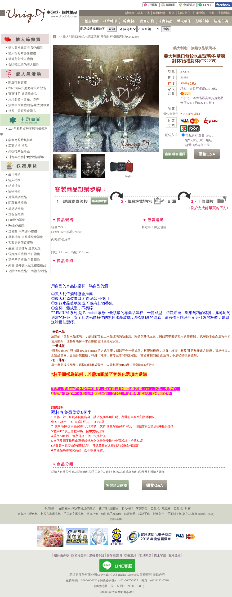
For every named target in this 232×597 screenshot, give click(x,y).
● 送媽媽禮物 (15, 208)
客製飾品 (141, 508)
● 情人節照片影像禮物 (21, 53)
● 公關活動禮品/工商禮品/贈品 (26, 271)
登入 (172, 13)
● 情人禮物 (13, 180)
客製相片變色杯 (28, 513)
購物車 (129, 13)
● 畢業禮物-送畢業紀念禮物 (24, 237)
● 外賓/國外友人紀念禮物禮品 (26, 265)
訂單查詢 (199, 13)
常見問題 (145, 555)
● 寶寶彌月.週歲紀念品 (21, 94)
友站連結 (174, 555)
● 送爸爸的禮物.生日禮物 (23, 259)
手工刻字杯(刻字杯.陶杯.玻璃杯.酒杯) (115, 472)
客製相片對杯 (182, 508)
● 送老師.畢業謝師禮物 (21, 231)
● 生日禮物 (13, 174)
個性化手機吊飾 (111, 513)
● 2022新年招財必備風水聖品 (26, 88)
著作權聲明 (114, 555)
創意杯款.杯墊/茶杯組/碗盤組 (77, 508)
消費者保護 (96, 555)
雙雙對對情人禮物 (153, 472)
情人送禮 (60, 472)
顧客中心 (184, 13)
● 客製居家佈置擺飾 (19, 242)
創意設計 (50, 508)
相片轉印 (127, 508)
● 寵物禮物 (13, 191)
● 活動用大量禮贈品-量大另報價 (27, 105)
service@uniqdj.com (121, 591)
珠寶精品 (129, 513)
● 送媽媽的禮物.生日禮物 (23, 254)
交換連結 (130, 555)
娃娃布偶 (116, 519)
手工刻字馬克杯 (74, 513)
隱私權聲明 (79, 555)
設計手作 (144, 513)
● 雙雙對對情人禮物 (19, 59)
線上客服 (160, 555)
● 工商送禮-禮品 (17, 145)
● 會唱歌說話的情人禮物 (22, 64)
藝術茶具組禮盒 (109, 508)
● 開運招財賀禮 (16, 82)
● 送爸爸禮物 (15, 214)
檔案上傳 (143, 13)
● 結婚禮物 (13, 185)
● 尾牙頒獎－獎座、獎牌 (22, 99)
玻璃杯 (84, 472)
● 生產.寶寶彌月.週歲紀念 (23, 248)
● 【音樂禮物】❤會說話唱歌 (25, 157)
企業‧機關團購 (219, 13)
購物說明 (159, 13)
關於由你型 (61, 555)
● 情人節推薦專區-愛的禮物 (24, 47)
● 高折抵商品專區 (18, 151)
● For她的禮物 (15, 225)
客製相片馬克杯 (160, 508)
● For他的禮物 (15, 220)
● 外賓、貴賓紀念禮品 (21, 111)
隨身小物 (92, 513)
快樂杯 (73, 472)
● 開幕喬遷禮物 (16, 203)
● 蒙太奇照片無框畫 (19, 140)
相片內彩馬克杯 (51, 513)
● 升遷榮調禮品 (16, 197)
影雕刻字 (158, 513)
